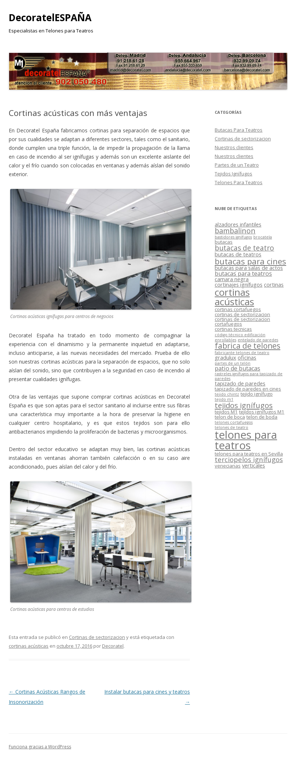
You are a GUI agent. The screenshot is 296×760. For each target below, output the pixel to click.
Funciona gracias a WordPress (40, 747)
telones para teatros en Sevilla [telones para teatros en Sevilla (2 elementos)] (249, 453)
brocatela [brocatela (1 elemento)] (262, 237)
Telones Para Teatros (238, 182)
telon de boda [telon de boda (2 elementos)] (261, 417)
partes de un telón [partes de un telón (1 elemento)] (232, 363)
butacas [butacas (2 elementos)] (224, 242)
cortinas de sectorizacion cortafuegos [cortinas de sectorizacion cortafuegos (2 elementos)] (242, 321)
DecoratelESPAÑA (50, 17)
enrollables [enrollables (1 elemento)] (225, 339)
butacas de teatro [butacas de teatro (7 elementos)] (244, 248)
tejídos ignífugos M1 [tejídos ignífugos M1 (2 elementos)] (261, 411)
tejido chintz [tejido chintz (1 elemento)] (227, 394)
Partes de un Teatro (237, 165)
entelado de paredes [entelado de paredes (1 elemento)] (258, 339)
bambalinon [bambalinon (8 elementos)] (235, 231)
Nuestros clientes (234, 147)
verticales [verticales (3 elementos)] (253, 465)
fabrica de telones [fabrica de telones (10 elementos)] (247, 346)
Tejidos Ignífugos (233, 173)
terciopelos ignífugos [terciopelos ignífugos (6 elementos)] (249, 459)
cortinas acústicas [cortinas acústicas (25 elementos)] (234, 297)
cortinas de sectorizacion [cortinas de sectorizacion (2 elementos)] (242, 314)
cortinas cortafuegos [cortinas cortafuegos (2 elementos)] (238, 309)
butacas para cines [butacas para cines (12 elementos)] (250, 261)
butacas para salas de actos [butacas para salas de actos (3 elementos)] (249, 267)
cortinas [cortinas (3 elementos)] (274, 284)
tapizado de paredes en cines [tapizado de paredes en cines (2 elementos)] (248, 388)
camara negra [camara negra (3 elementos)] (232, 279)
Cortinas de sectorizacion (97, 637)
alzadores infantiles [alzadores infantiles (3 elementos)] (238, 224)
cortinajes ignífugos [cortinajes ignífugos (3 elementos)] (238, 284)
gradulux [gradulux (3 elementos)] (225, 357)
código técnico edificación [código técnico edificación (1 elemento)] (240, 334)
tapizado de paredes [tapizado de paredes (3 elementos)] (240, 383)
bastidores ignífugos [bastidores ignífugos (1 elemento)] (233, 237)
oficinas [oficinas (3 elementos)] (247, 357)
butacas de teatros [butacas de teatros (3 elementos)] (238, 254)
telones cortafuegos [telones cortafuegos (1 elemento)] (234, 422)
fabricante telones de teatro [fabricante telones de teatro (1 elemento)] (242, 352)
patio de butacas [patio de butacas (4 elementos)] (237, 368)
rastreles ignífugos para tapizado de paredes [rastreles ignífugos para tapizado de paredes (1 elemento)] (249, 376)
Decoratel (113, 646)
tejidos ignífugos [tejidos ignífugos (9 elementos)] (244, 405)
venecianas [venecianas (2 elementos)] (228, 465)
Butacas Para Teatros (238, 130)
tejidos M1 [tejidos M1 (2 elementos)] (226, 411)
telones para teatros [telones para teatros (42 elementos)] (246, 440)
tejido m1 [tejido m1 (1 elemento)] (224, 399)
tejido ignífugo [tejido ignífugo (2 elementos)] (257, 394)
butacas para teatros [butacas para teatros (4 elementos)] (243, 274)
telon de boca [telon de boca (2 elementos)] (230, 417)
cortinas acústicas (28, 646)
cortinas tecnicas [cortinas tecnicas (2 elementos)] (233, 329)
